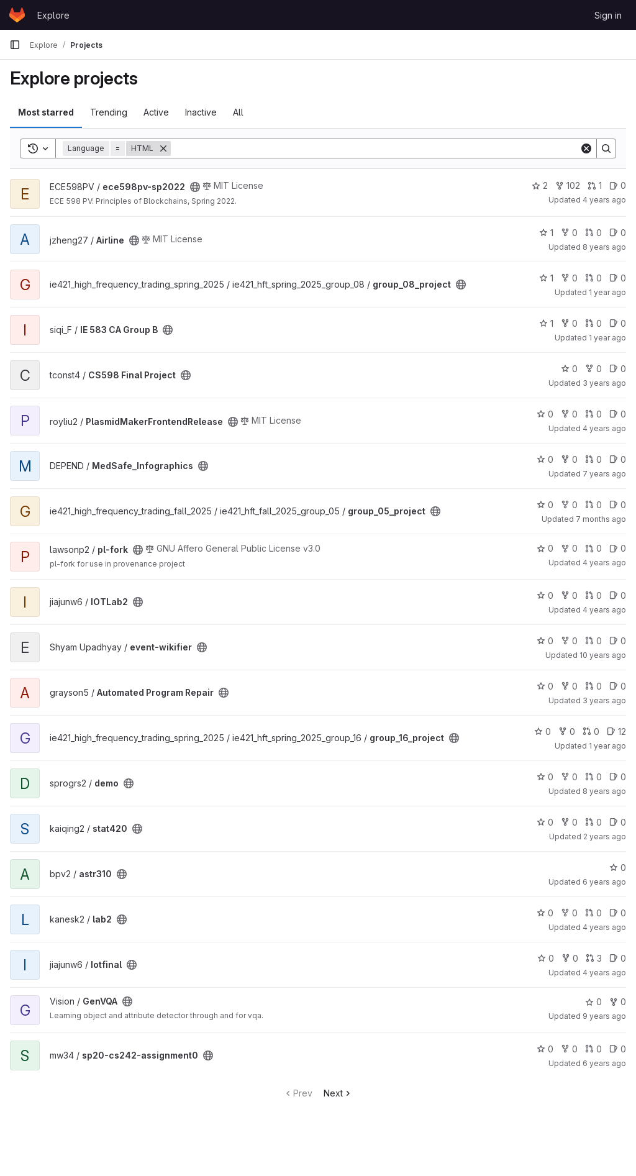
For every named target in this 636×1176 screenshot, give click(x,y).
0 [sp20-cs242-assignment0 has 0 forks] (569, 1049)
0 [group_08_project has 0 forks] (569, 278)
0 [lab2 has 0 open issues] (617, 913)
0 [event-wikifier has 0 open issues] (617, 641)
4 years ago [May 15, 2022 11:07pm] (604, 972)
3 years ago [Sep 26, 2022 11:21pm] (604, 700)
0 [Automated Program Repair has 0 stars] (545, 686)
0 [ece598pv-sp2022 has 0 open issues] (617, 185)
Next (338, 1093)
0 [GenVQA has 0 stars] (593, 1001)
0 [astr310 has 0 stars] (617, 867)
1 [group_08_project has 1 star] (546, 278)
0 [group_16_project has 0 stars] (542, 731)
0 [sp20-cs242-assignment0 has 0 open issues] (617, 1049)
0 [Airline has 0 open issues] (617, 232)
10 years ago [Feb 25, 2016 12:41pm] (602, 655)
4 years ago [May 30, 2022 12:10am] (604, 609)
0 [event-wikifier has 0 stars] (545, 641)
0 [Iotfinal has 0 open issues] (617, 958)
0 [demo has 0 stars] (545, 777)
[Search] (375, 148)
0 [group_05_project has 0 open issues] (617, 504)
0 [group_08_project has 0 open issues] (617, 278)
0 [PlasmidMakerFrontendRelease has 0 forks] (569, 414)
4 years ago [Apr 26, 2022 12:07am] (604, 199)
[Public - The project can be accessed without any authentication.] (195, 187)
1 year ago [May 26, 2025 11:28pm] (607, 292)
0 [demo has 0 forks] (569, 777)
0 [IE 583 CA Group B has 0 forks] (569, 323)
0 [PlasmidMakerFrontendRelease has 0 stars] (545, 414)
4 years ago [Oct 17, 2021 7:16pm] (604, 927)
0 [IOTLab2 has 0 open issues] (617, 595)
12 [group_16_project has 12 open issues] (616, 731)
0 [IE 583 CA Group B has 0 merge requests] (593, 323)
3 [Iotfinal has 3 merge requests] (594, 958)
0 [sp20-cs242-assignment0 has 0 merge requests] (593, 1049)
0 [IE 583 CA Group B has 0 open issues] (617, 323)
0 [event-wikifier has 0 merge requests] (593, 641)
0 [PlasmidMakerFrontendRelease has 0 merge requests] (593, 414)
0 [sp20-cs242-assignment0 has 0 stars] (545, 1049)
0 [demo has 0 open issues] (617, 777)
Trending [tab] (108, 112)
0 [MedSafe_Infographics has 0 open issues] (617, 459)
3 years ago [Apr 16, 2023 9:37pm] (604, 383)
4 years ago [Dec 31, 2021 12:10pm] (604, 428)
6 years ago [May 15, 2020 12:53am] (604, 882)
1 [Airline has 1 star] (546, 232)
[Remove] (163, 148)
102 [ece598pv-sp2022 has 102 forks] (567, 185)
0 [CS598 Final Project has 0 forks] (593, 368)
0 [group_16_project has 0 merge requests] (591, 731)
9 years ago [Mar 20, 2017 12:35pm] (604, 1016)
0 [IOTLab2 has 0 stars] (545, 595)
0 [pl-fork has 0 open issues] (617, 548)
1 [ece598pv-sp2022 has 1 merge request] (595, 185)
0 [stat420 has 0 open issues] (617, 822)
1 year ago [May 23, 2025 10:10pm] (607, 745)
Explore (53, 15)
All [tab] (238, 112)
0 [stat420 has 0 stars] (545, 822)
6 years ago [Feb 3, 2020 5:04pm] (604, 1063)
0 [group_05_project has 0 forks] (569, 504)
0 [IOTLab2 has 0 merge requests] (593, 595)
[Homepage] (17, 15)
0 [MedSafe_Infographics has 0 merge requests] (593, 459)
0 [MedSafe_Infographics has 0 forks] (569, 459)
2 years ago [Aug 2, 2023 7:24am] (604, 836)
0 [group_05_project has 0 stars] (545, 504)
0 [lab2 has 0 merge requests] (593, 913)
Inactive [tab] (201, 112)
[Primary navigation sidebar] (15, 45)
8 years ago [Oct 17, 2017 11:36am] (604, 791)
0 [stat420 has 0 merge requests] (593, 822)
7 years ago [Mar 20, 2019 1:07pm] (604, 473)
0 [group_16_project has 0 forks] (566, 731)
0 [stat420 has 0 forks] (569, 822)
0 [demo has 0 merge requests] (593, 777)
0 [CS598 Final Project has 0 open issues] (617, 368)
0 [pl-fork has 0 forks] (569, 548)
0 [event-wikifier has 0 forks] (569, 641)
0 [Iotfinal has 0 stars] (545, 958)
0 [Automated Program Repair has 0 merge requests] (593, 686)
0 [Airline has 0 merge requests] (593, 232)
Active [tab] (156, 112)
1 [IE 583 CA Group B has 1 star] (546, 323)
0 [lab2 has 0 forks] (569, 913)
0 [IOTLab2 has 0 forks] (569, 595)
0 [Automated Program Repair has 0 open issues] (617, 686)
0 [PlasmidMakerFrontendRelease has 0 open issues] (617, 414)
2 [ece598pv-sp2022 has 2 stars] (540, 185)
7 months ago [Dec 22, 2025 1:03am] (601, 519)
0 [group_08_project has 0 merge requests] (593, 278)
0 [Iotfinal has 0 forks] (569, 958)
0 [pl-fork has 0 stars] (545, 548)
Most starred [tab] (46, 112)
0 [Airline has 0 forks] (569, 232)
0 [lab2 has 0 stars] (545, 913)
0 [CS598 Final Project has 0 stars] (569, 368)
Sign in (608, 15)
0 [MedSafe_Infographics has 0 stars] (545, 459)
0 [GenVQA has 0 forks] (617, 1001)
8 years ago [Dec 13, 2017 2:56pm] (604, 247)
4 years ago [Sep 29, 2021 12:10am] (604, 562)
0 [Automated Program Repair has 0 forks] (569, 686)
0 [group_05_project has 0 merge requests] (593, 504)
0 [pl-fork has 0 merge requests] (593, 548)
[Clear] (586, 148)
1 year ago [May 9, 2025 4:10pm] (607, 337)
